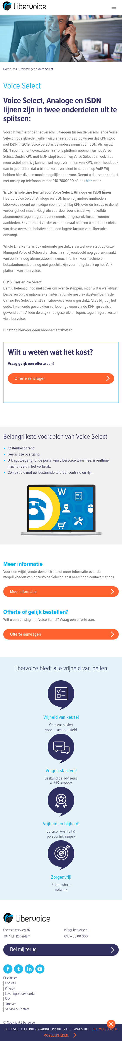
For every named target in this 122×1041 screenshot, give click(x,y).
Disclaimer (10, 978)
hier (89, 181)
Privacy (10, 989)
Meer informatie (23, 592)
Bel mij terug (23, 949)
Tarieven (11, 1004)
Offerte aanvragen (30, 379)
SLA (7, 999)
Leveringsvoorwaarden (20, 994)
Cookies (10, 983)
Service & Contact (17, 1009)
